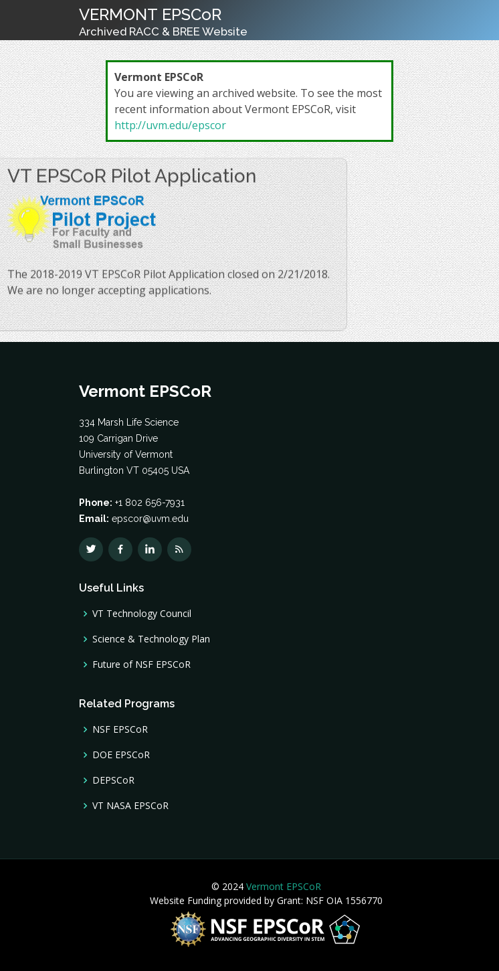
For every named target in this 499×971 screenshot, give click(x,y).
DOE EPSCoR (121, 755)
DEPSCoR (113, 780)
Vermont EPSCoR (282, 886)
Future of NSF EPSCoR (141, 664)
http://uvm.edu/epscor (170, 125)
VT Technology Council (141, 613)
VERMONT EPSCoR (163, 21)
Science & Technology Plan (151, 639)
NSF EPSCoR (120, 729)
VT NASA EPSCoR (130, 805)
